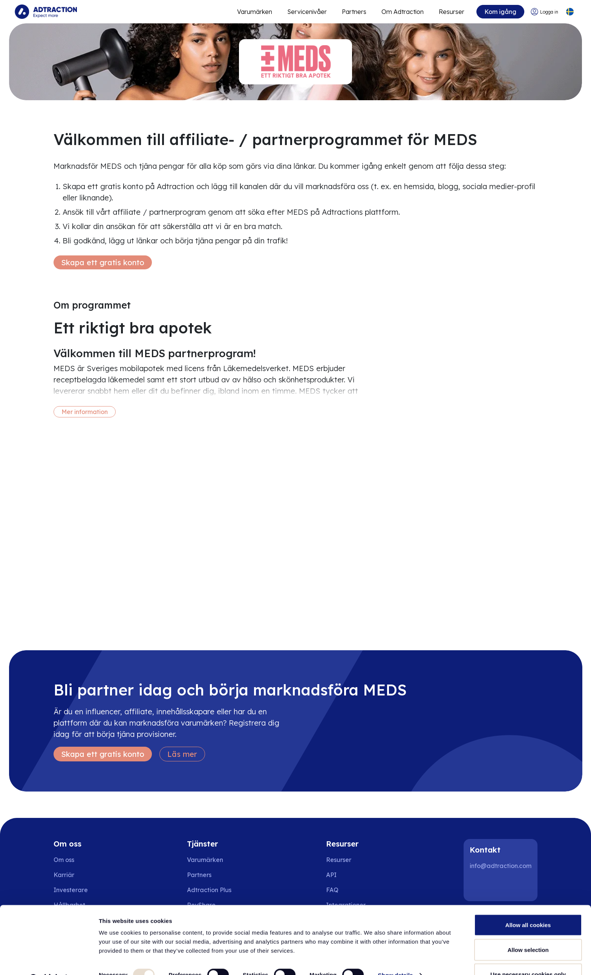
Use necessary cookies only (528, 955)
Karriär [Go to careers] (64, 875)
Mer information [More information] (84, 412)
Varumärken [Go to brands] (205, 859)
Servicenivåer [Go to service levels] (306, 11)
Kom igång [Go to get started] (500, 11)
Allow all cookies (528, 905)
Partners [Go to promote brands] (353, 11)
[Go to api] (348, 875)
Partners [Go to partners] (199, 875)
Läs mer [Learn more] (182, 754)
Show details (395, 955)
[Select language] (569, 12)
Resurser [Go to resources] (451, 11)
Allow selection (527, 930)
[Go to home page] (46, 12)
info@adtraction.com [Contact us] (500, 866)
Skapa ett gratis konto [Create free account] (102, 262)
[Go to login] (544, 12)
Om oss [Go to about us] (64, 859)
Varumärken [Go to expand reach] (254, 11)
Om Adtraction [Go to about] (402, 11)
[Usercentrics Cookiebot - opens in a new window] (49, 960)
